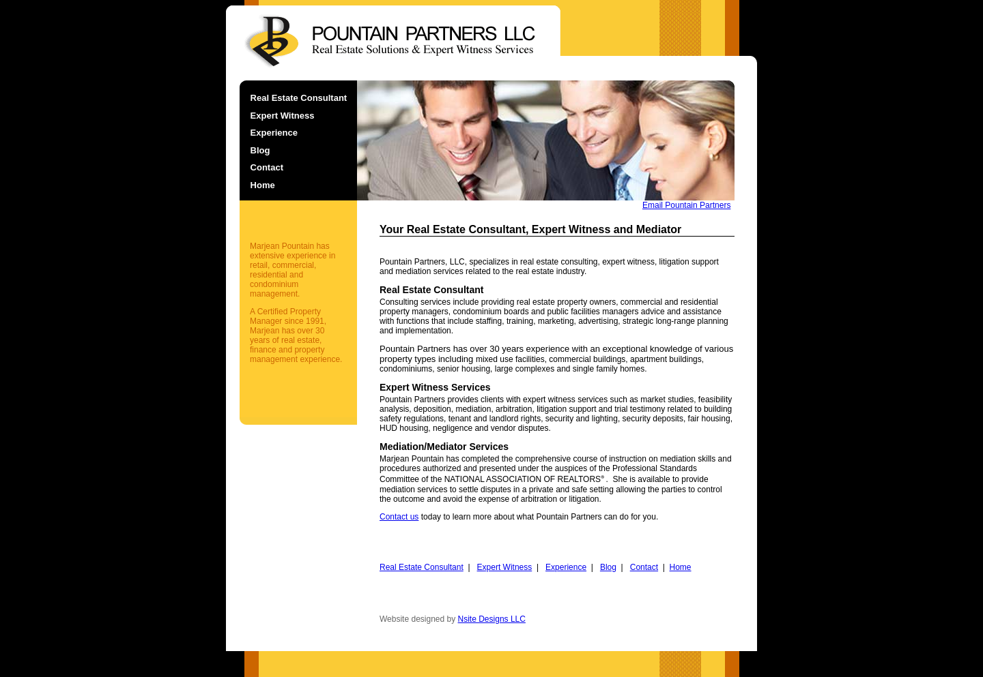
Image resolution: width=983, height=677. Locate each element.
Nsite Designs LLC (492, 619)
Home (263, 185)
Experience (274, 132)
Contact (267, 167)
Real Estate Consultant (299, 98)
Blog (260, 150)
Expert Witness (283, 115)
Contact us (399, 517)
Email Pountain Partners (686, 205)
